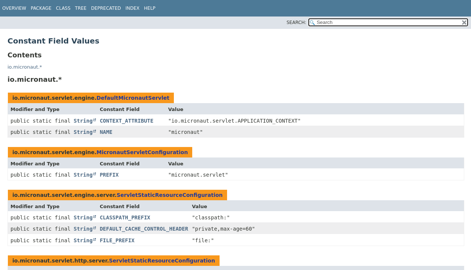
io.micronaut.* (24, 67)
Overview (14, 8)
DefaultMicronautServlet (133, 98)
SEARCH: (297, 22)
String (83, 121)
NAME (106, 132)
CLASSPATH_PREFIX (125, 217)
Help (150, 8)
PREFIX (109, 175)
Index (133, 8)
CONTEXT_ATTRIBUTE (126, 121)
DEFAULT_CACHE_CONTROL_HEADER (144, 229)
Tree (81, 8)
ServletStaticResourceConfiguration (170, 195)
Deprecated (106, 8)
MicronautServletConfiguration (142, 152)
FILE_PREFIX (117, 240)
